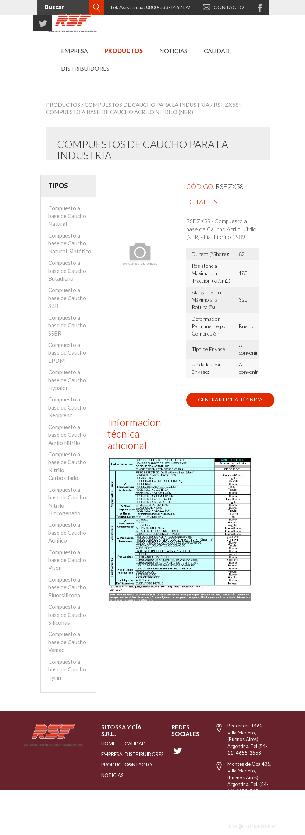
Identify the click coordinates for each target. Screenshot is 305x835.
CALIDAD (129, 744)
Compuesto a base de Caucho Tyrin (67, 669)
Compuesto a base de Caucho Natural (67, 216)
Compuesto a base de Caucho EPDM (67, 352)
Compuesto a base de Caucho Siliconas (67, 614)
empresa (74, 50)
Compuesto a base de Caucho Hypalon (67, 380)
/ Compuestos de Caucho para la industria (145, 104)
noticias (173, 50)
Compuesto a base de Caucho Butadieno (67, 270)
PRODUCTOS (103, 765)
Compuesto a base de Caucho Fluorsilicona (67, 587)
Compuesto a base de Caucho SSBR (67, 325)
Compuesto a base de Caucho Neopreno (67, 407)
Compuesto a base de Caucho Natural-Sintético (69, 243)
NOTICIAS (103, 775)
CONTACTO (223, 7)
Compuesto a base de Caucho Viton (67, 560)
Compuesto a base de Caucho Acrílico (67, 532)
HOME (103, 744)
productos (123, 50)
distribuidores (85, 68)
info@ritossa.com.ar (252, 825)
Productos (63, 104)
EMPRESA (103, 754)
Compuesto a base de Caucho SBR (67, 298)
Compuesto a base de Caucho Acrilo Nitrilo (67, 435)
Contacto (129, 765)
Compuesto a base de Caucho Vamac (67, 642)
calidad (217, 50)
